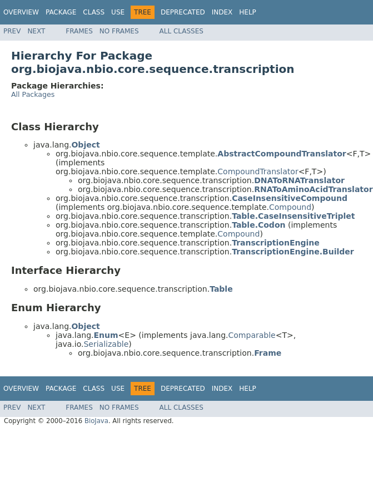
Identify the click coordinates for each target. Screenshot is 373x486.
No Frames (119, 31)
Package (61, 12)
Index (222, 12)
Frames (79, 31)
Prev (12, 31)
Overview (21, 12)
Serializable (105, 344)
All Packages (32, 94)
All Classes (181, 31)
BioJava (96, 421)
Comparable (252, 335)
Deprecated (183, 12)
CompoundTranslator (257, 171)
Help (247, 12)
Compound (290, 207)
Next (36, 31)
